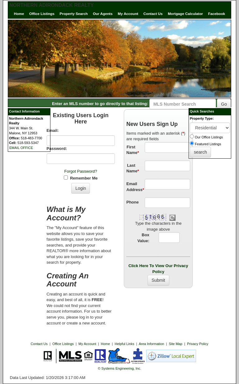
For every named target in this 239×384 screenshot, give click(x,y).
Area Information (151, 344)
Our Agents (103, 14)
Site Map (175, 344)
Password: (57, 148)
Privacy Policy (197, 344)
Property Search (74, 14)
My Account (128, 14)
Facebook (216, 14)
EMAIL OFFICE (21, 148)
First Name (132, 150)
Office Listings (41, 14)
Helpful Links (124, 344)
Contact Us (153, 14)
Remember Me (81, 177)
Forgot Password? (80, 171)
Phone (132, 202)
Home (19, 14)
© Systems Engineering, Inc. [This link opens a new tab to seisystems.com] (119, 368)
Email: (53, 130)
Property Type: (202, 118)
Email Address (133, 186)
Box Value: (143, 238)
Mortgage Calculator (185, 14)
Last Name (132, 168)
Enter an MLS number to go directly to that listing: (100, 103)
